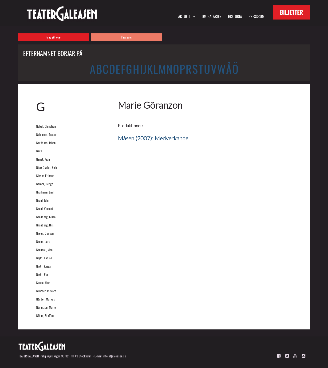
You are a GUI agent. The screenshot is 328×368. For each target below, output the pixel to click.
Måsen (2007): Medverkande (153, 138)
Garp (39, 150)
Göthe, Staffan (45, 315)
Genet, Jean (43, 159)
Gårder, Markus (45, 299)
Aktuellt (186, 16)
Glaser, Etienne (45, 175)
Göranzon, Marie (46, 307)
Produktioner (54, 37)
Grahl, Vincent (44, 208)
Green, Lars (43, 241)
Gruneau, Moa (44, 249)
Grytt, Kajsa (43, 266)
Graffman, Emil (45, 192)
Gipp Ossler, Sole (46, 167)
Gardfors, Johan (45, 142)
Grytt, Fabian (44, 257)
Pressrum (257, 16)
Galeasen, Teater (46, 134)
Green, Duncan (45, 233)
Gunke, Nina (43, 282)
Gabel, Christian (46, 126)
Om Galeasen (211, 16)
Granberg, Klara (45, 216)
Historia (235, 16)
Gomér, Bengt (44, 183)
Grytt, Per (42, 274)
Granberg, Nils (45, 224)
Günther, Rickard (46, 290)
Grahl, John (42, 200)
